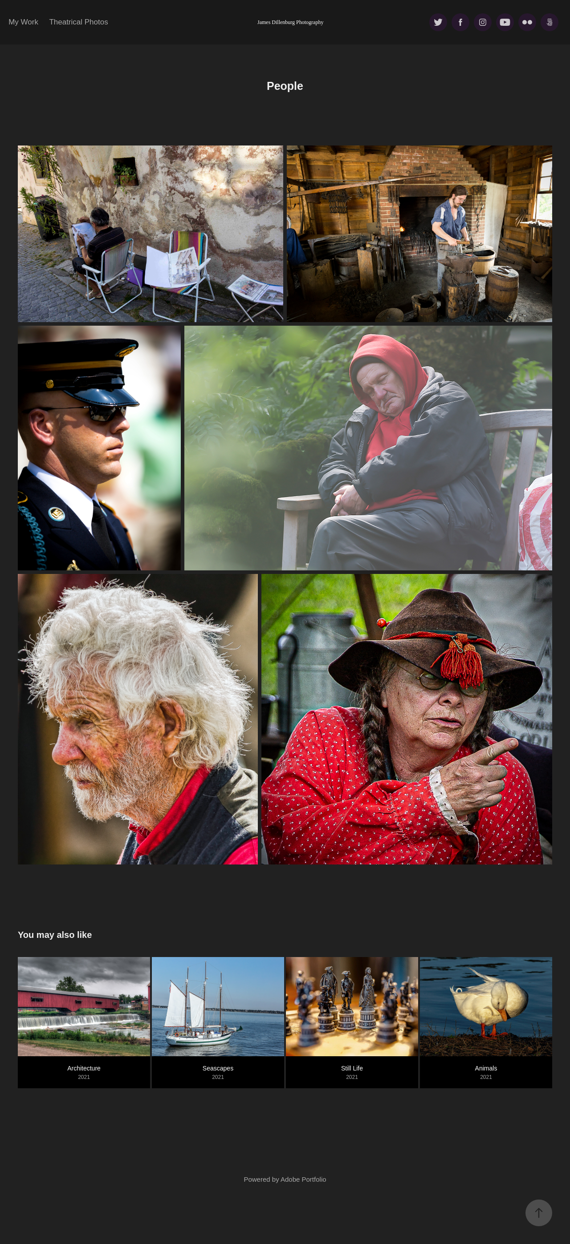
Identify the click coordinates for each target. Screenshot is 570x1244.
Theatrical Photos (78, 22)
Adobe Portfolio (303, 1179)
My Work (23, 22)
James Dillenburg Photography (290, 22)
